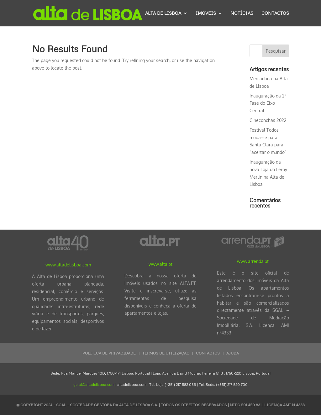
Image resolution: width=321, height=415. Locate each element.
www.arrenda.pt (253, 261)
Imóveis (206, 13)
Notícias (241, 13)
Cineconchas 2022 (268, 120)
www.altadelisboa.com (68, 264)
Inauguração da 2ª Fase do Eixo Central (268, 103)
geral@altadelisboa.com (93, 384)
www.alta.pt (160, 264)
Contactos (275, 13)
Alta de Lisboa (163, 13)
